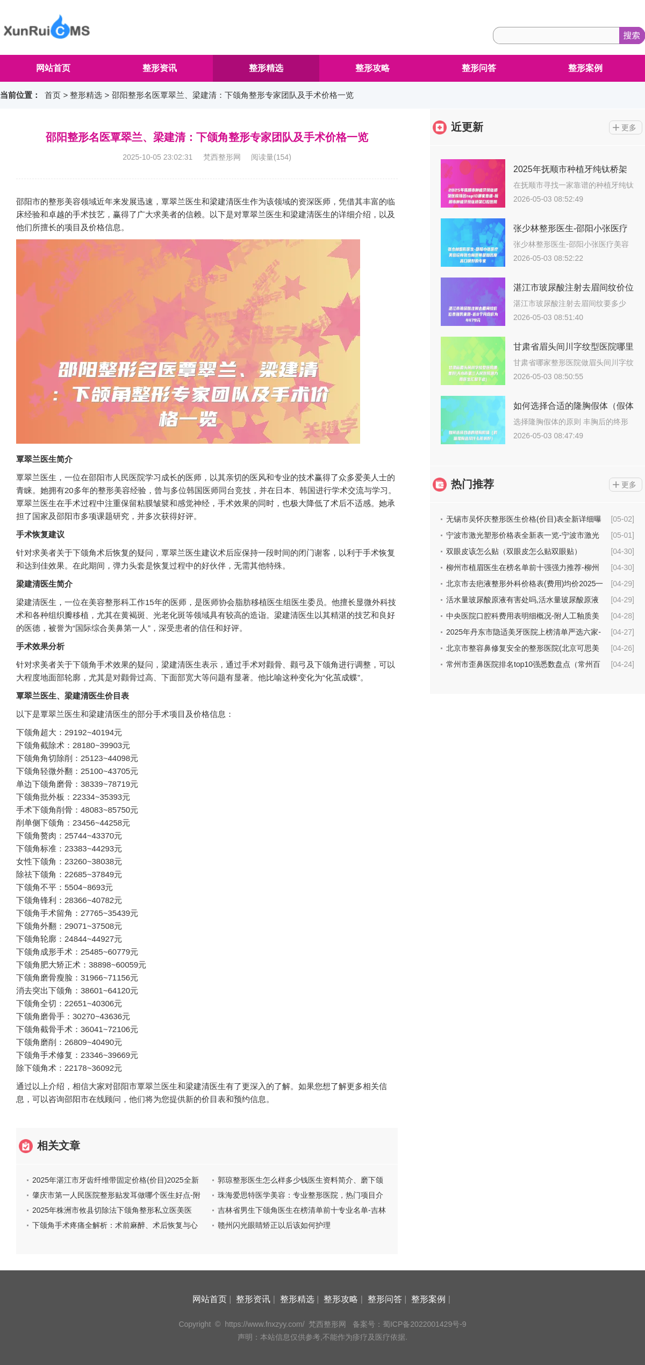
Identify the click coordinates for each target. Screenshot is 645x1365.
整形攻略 (372, 68)
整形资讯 (159, 68)
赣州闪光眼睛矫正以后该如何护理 (274, 1225)
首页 (53, 94)
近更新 (467, 127)
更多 (628, 127)
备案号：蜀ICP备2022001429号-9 (410, 1324)
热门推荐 (472, 484)
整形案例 (585, 68)
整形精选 (266, 68)
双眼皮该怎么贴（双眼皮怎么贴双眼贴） (514, 551)
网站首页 (53, 68)
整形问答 (479, 68)
